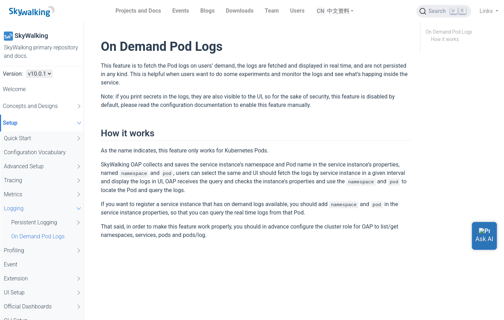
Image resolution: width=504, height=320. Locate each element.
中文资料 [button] (338, 11)
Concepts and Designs (42, 106)
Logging (43, 208)
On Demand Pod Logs (38, 236)
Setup (43, 123)
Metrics (43, 194)
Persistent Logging (46, 222)
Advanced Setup (43, 166)
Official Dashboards (43, 306)
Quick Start (43, 138)
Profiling (43, 250)
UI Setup (43, 292)
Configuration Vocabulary (35, 152)
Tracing (43, 180)
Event (11, 264)
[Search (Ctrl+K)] (443, 11)
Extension (43, 278)
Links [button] (486, 11)
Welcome (14, 89)
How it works (445, 39)
